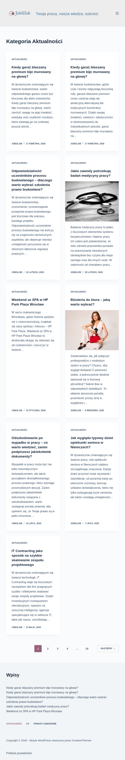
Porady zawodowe (45, 724)
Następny (108, 648)
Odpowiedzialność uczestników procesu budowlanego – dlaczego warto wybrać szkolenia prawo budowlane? (33, 180)
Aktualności (19, 59)
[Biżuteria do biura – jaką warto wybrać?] (92, 330)
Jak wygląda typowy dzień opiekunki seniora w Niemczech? (91, 442)
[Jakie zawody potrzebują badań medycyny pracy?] (92, 201)
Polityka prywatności (19, 753)
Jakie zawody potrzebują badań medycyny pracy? (37, 706)
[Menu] (117, 13)
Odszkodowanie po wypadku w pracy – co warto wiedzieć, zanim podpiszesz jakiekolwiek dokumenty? (32, 447)
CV (27, 724)
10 (86, 648)
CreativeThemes (82, 740)
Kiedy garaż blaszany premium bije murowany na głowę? (32, 71)
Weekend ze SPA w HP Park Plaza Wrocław (34, 711)
